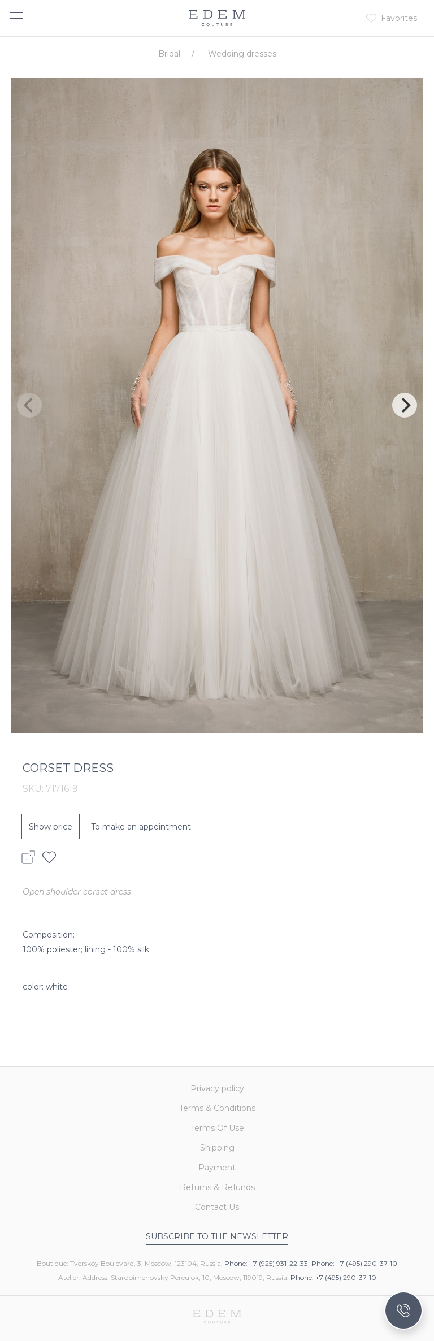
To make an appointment (141, 827)
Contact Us (217, 1207)
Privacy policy (217, 1088)
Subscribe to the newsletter (217, 1236)
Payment (217, 1167)
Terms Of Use (217, 1128)
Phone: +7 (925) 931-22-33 (266, 1263)
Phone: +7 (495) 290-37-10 (354, 1263)
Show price (50, 827)
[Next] (404, 405)
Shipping (217, 1148)
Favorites (399, 18)
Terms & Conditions (217, 1108)
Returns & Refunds (217, 1187)
